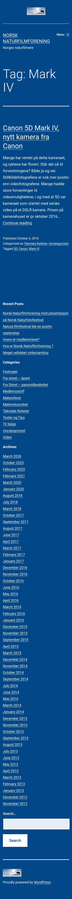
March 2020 (12, 482)
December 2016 (15, 568)
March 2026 (12, 456)
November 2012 (15, 804)
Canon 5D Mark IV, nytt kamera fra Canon (31, 137)
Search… (9, 814)
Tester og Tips (14, 417)
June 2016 (11, 587)
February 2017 (14, 555)
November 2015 (15, 633)
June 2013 (11, 758)
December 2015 (15, 627)
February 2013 (14, 784)
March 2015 (12, 653)
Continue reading (17, 223)
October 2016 (13, 581)
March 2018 (12, 509)
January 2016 (13, 620)
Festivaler (10, 372)
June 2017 (11, 535)
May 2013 (10, 764)
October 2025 (13, 463)
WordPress (42, 882)
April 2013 (11, 771)
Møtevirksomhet (15, 404)
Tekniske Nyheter (35, 243)
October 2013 (13, 732)
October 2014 (13, 672)
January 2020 (13, 489)
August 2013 (12, 745)
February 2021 (14, 476)
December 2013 (15, 718)
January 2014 (13, 712)
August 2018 (12, 496)
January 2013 (13, 791)
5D (15, 249)
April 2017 (11, 542)
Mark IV (34, 249)
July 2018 (10, 502)
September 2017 (15, 522)
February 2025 (14, 469)
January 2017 (13, 561)
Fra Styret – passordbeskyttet (25, 385)
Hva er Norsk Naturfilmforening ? (28, 346)
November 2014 (15, 666)
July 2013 (10, 751)
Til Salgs (9, 424)
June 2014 (11, 692)
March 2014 (12, 705)
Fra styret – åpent (16, 378)
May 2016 (10, 594)
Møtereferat (12, 398)
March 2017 (12, 548)
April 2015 (11, 646)
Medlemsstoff (13, 391)
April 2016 (11, 600)
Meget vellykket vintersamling (25, 353)
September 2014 (15, 679)
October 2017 (13, 515)
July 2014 (10, 686)
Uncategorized (59, 243)
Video (7, 437)
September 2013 (15, 738)
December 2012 (15, 797)
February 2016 (14, 614)
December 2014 (15, 659)
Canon (23, 249)
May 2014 (10, 699)
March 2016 (12, 607)
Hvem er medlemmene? (21, 339)
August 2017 (12, 528)
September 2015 (15, 640)
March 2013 (12, 777)
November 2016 (15, 574)
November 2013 (15, 725)
